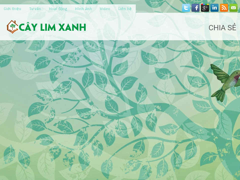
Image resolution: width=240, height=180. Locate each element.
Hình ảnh (83, 8)
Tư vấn (35, 8)
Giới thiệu (12, 8)
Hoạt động (58, 8)
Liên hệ (125, 8)
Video (105, 8)
